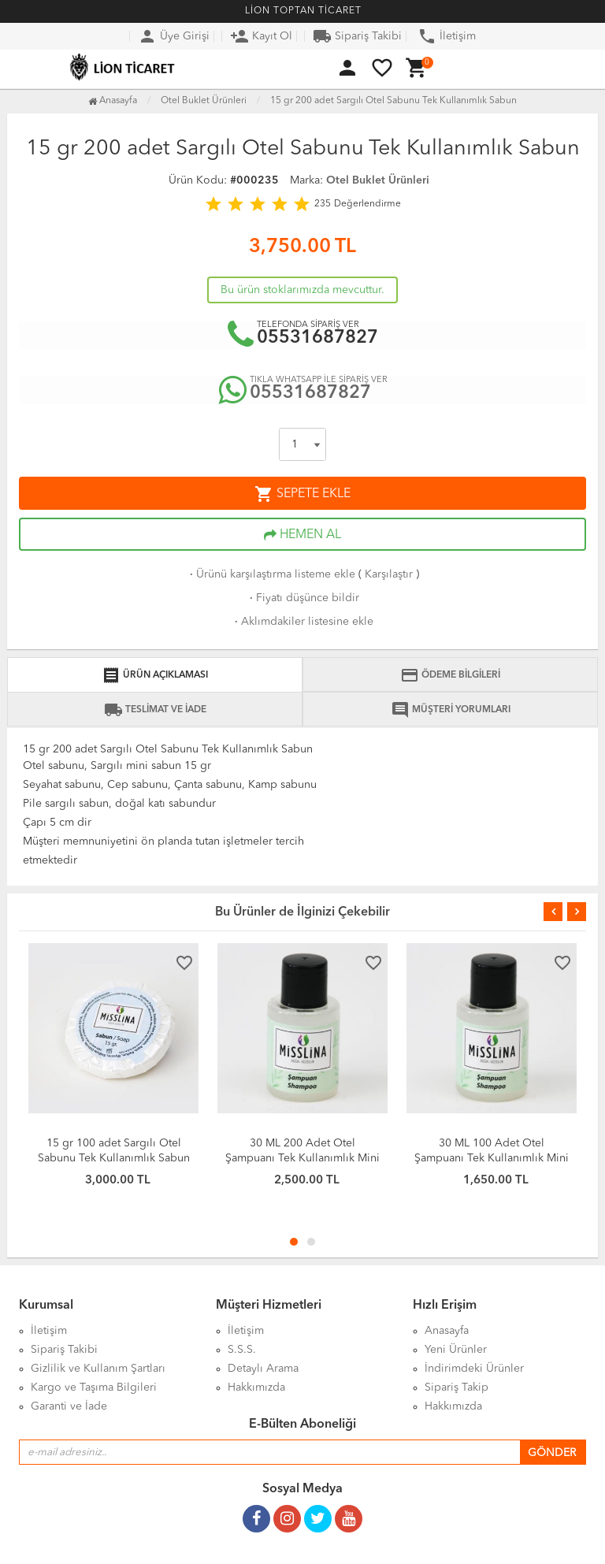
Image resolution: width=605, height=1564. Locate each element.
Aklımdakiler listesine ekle (302, 621)
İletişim (447, 36)
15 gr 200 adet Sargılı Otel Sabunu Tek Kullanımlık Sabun (393, 101)
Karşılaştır (389, 574)
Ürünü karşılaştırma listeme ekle (271, 574)
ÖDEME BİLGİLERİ (450, 675)
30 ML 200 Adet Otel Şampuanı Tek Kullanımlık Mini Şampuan (302, 1158)
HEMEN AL (302, 535)
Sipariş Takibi (357, 36)
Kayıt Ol (261, 36)
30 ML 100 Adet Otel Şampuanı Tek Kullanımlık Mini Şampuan (491, 1158)
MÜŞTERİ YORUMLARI (450, 710)
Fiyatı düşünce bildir (303, 598)
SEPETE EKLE (302, 494)
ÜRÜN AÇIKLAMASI (155, 675)
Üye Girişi (174, 36)
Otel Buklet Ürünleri (377, 180)
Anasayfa (112, 101)
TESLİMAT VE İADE (155, 710)
